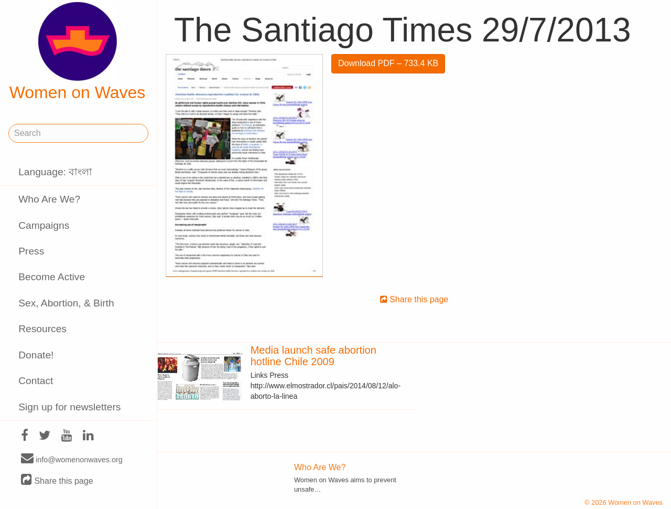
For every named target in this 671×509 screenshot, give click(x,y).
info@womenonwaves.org (72, 459)
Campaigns (43, 225)
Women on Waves (77, 52)
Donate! (35, 354)
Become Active (51, 276)
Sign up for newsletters (69, 406)
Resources (42, 328)
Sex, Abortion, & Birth (66, 303)
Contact (35, 380)
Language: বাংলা (55, 171)
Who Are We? (49, 199)
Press (31, 251)
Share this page (57, 480)
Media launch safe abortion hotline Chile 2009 (313, 355)
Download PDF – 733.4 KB (388, 63)
